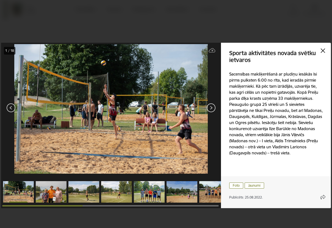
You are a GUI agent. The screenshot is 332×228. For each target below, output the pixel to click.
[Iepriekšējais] (11, 107)
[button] (18, 192)
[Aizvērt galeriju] (322, 50)
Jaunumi (254, 185)
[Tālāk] (211, 107)
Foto (236, 185)
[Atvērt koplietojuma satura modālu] (322, 197)
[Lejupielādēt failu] (212, 50)
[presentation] (34, 108)
